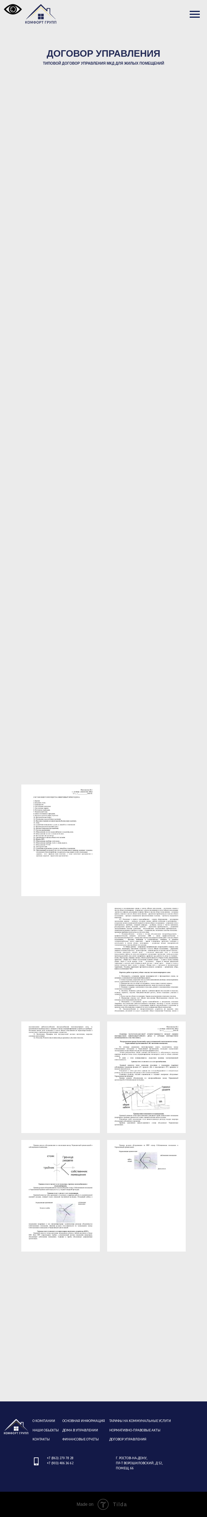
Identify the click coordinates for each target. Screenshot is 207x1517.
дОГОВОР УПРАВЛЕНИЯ (127, 1439)
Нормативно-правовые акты (134, 1430)
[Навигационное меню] (195, 14)
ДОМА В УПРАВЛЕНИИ (80, 1430)
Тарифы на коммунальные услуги (140, 1421)
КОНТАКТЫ (41, 1439)
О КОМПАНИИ (43, 1421)
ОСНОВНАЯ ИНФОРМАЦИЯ (83, 1421)
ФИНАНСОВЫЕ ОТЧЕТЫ (80, 1439)
